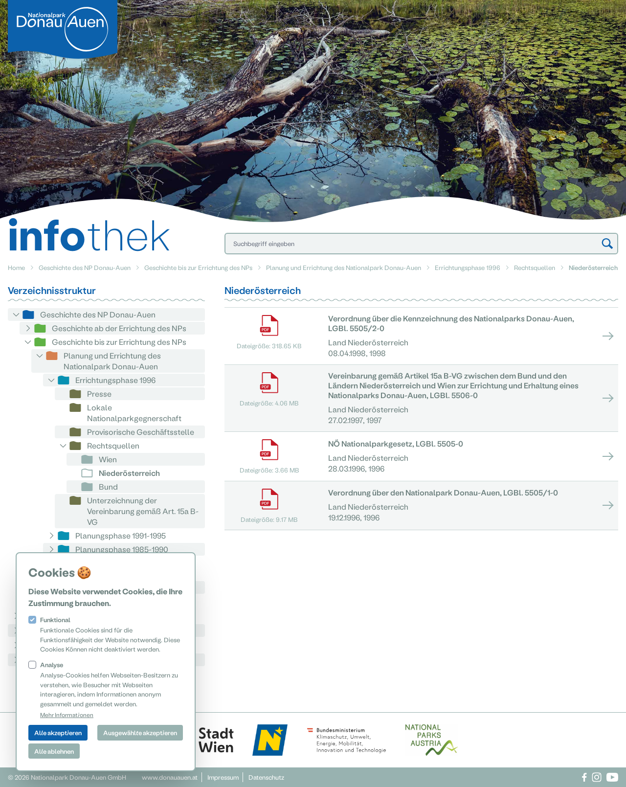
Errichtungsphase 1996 (467, 267)
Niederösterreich (129, 472)
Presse (99, 393)
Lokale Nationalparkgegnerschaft (134, 413)
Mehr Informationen (66, 714)
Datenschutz (266, 777)
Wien (108, 459)
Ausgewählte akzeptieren (140, 732)
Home (16, 267)
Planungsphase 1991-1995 (120, 535)
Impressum (223, 777)
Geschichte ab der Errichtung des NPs (119, 328)
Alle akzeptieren (58, 732)
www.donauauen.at (170, 777)
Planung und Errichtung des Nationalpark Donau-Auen (343, 267)
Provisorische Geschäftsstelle (140, 431)
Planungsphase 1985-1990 (121, 549)
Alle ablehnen (54, 751)
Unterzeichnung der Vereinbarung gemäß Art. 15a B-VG (143, 510)
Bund (108, 486)
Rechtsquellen (534, 267)
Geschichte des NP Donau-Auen (85, 267)
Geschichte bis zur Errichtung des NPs (198, 267)
